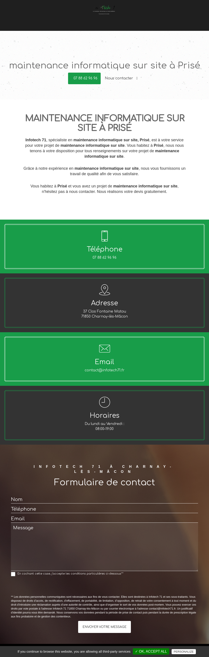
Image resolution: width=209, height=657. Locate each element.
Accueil (50, 21)
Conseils (100, 21)
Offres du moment (124, 21)
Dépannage (68, 21)
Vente (85, 21)
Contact (157, 21)
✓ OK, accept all (151, 651)
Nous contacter (121, 78)
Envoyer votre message (104, 627)
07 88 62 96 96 (85, 78)
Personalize (184, 651)
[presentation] (44, 586)
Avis (145, 21)
